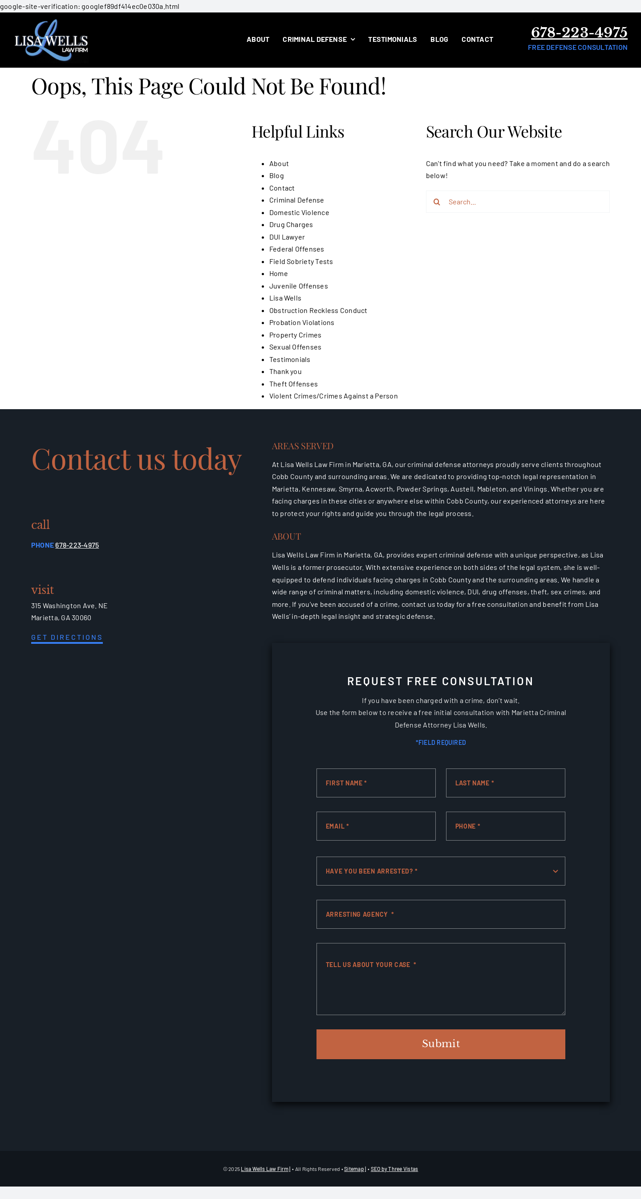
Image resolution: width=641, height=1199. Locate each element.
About (279, 163)
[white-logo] (51, 20)
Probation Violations (302, 322)
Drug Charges (291, 224)
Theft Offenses (293, 383)
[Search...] (518, 202)
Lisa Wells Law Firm (264, 1169)
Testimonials (290, 359)
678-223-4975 (579, 32)
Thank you (285, 371)
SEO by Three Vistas (394, 1169)
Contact (282, 187)
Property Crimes (295, 334)
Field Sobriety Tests (301, 261)
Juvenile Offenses (298, 285)
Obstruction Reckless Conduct (318, 310)
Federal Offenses (297, 248)
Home (278, 273)
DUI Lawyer (287, 236)
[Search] (437, 202)
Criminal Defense (297, 199)
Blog (276, 175)
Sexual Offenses (295, 346)
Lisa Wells (285, 297)
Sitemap (354, 1169)
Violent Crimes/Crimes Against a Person (333, 395)
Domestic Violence (299, 212)
